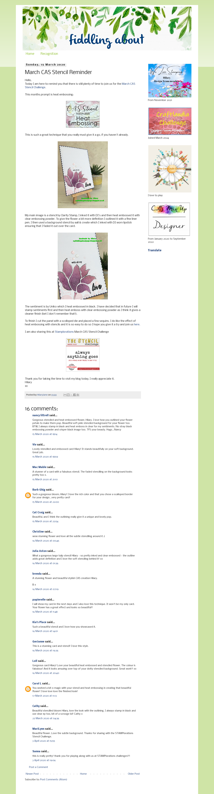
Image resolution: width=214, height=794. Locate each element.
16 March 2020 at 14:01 (45, 631)
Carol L (36, 683)
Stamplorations (64, 331)
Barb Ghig (38, 490)
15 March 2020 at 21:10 (45, 479)
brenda (37, 574)
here (136, 324)
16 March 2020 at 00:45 (45, 541)
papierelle (39, 600)
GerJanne (38, 641)
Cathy (36, 706)
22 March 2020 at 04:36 (45, 718)
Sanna (36, 751)
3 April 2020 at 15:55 (43, 741)
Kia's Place (39, 622)
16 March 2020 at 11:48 (45, 612)
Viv (34, 444)
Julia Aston (39, 551)
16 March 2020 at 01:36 (45, 563)
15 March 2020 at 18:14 (44, 434)
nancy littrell (40, 415)
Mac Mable (39, 467)
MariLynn (38, 729)
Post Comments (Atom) (53, 779)
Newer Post (32, 774)
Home (30, 54)
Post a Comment (38, 767)
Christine (38, 532)
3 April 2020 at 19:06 (44, 760)
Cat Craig (38, 512)
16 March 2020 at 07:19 (45, 589)
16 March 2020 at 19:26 (45, 650)
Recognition (49, 54)
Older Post (134, 774)
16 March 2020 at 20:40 (45, 673)
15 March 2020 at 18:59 (45, 456)
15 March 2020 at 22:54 (45, 521)
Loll (34, 661)
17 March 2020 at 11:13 (44, 696)
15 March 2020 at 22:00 (45, 502)
